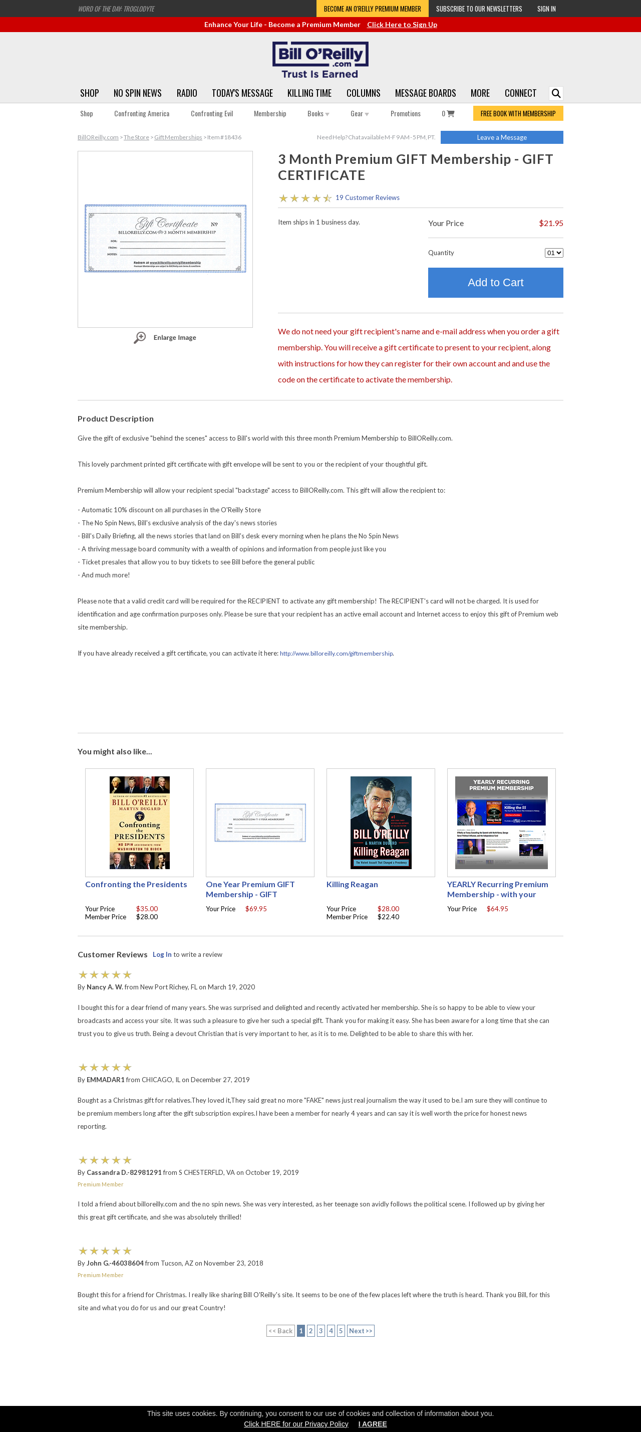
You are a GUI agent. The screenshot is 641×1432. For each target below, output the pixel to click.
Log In (162, 954)
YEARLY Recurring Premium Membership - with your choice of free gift (497, 894)
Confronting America (141, 113)
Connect (521, 92)
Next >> (361, 1331)
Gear (360, 113)
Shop (89, 92)
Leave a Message (502, 137)
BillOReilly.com (98, 137)
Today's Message (242, 92)
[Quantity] (554, 253)
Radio (187, 92)
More (480, 92)
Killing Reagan (352, 884)
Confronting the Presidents (136, 884)
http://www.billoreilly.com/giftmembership (336, 653)
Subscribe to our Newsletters (479, 9)
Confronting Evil (212, 113)
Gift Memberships (178, 137)
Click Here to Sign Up (402, 24)
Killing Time (309, 92)
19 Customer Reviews (368, 197)
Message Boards (425, 92)
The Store (136, 137)
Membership (270, 113)
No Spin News (138, 92)
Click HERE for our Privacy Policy (296, 1424)
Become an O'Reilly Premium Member (372, 9)
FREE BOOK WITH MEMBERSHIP (518, 113)
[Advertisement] (320, 696)
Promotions (406, 113)
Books (318, 113)
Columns (364, 92)
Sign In (546, 9)
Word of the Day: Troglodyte (116, 9)
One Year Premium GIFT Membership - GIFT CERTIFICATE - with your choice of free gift (251, 899)
